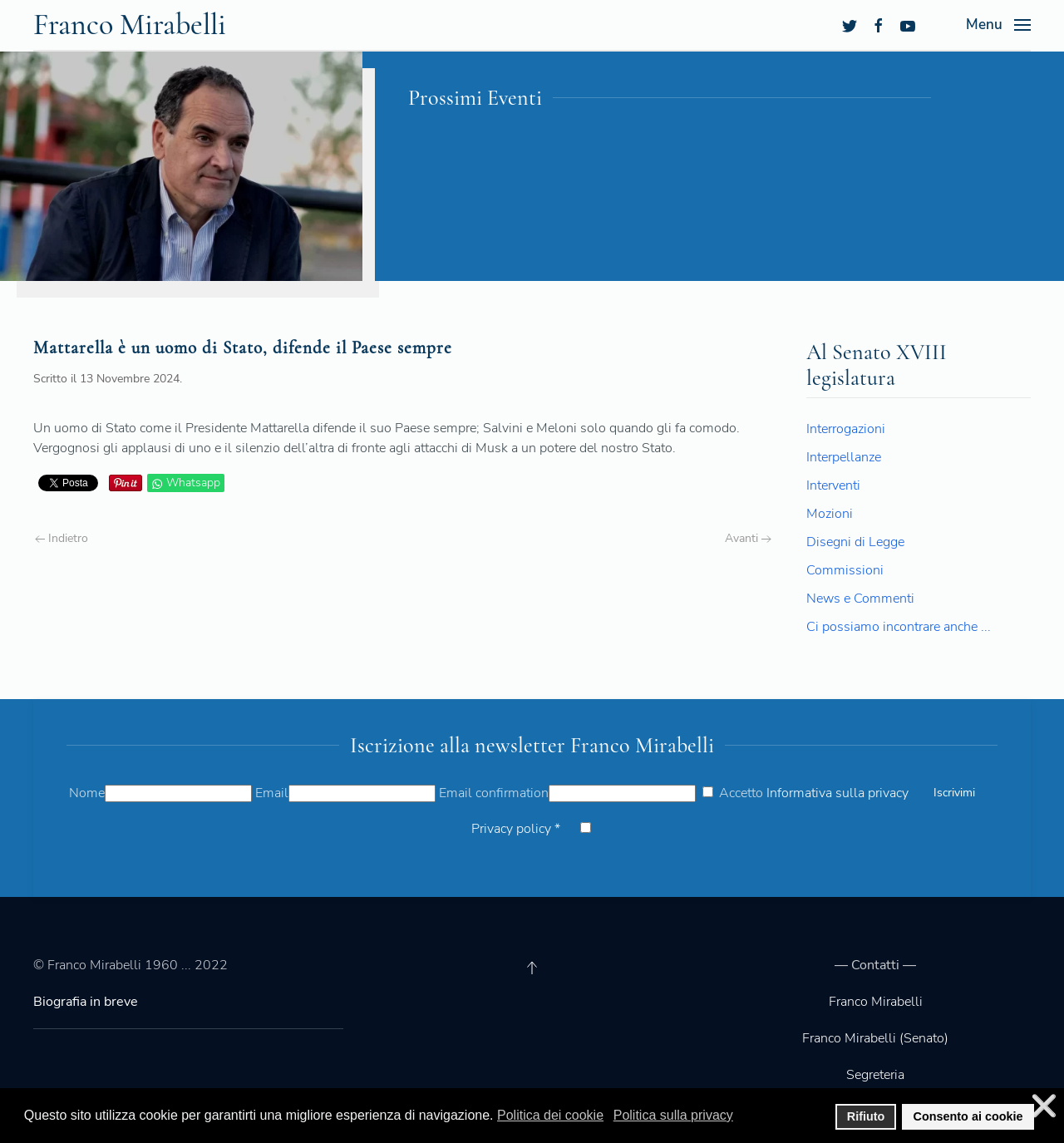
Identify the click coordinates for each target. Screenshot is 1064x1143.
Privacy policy (515, 829)
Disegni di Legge (855, 542)
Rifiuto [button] (866, 1116)
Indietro (61, 538)
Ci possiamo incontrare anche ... (898, 627)
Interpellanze (843, 457)
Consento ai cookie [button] (968, 1116)
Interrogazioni (845, 429)
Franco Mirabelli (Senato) (875, 1038)
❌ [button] (1044, 1106)
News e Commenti (860, 598)
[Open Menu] (998, 25)
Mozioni (829, 514)
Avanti (748, 538)
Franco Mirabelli (876, 1002)
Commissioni (845, 570)
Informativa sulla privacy (837, 793)
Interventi (833, 485)
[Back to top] (532, 967)
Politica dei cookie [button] (550, 1115)
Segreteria (875, 1075)
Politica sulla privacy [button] (673, 1115)
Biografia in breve (85, 1002)
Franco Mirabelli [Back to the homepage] (129, 24)
